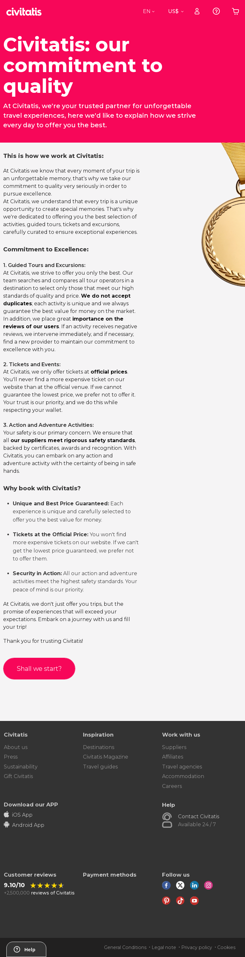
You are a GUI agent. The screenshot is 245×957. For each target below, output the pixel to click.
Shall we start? (39, 668)
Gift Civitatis (18, 776)
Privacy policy (196, 947)
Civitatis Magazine (105, 757)
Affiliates (172, 757)
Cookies (226, 947)
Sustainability (21, 767)
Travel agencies (182, 767)
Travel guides (100, 767)
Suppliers (174, 747)
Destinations (98, 747)
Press (11, 757)
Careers (172, 786)
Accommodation (183, 776)
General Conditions (125, 947)
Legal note (164, 947)
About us (15, 747)
